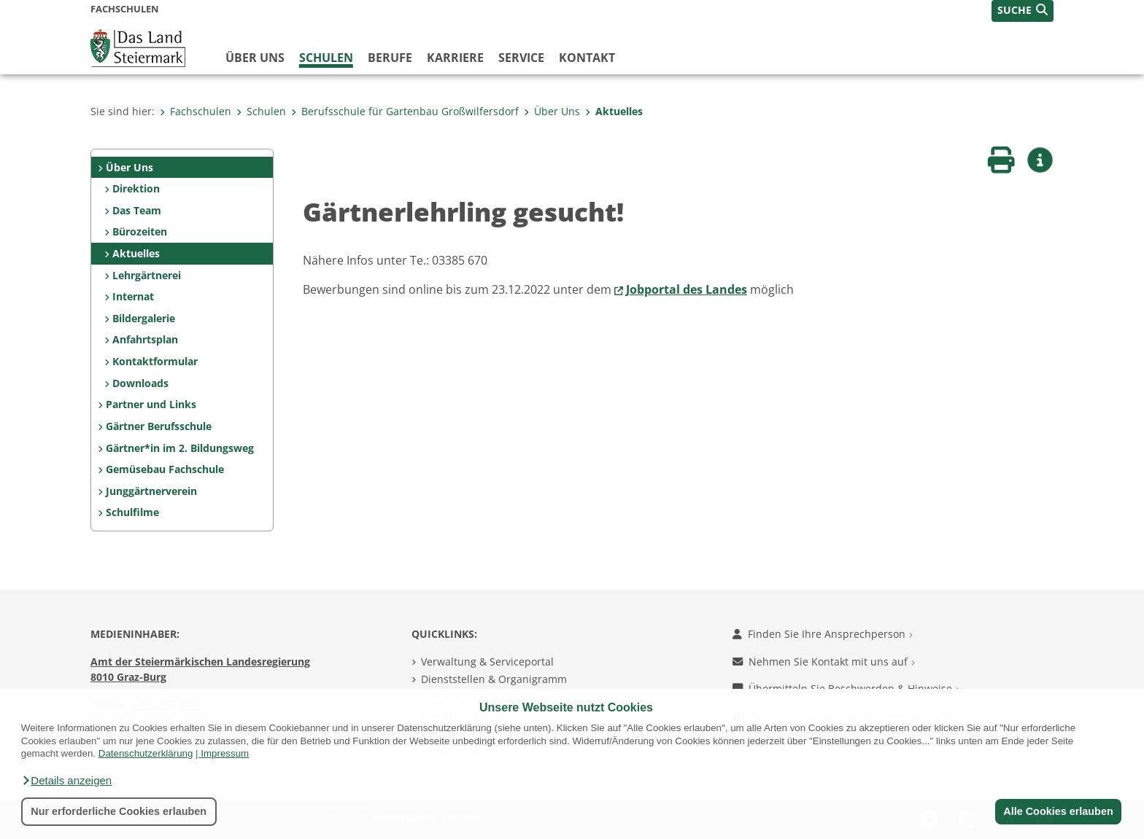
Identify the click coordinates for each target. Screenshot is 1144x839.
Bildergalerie (143, 318)
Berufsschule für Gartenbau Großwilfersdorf (405, 111)
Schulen (326, 58)
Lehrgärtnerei (146, 275)
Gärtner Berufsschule (159, 426)
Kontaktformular (155, 361)
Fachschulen (195, 111)
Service (521, 58)
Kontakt (587, 58)
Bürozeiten (139, 231)
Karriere (455, 58)
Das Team (136, 210)
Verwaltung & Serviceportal (487, 661)
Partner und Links (151, 404)
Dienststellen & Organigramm (494, 679)
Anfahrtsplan (145, 339)
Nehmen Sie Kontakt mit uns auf (824, 661)
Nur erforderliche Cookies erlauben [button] (118, 811)
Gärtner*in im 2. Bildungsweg (180, 448)
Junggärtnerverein (151, 491)
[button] (66, 781)
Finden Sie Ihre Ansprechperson (823, 634)
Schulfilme (132, 512)
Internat (133, 296)
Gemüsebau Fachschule (165, 469)
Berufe (390, 58)
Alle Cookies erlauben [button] (1058, 811)
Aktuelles (614, 111)
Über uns (255, 58)
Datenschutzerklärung (145, 753)
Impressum (225, 753)
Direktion (136, 188)
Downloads (140, 383)
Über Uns (552, 111)
